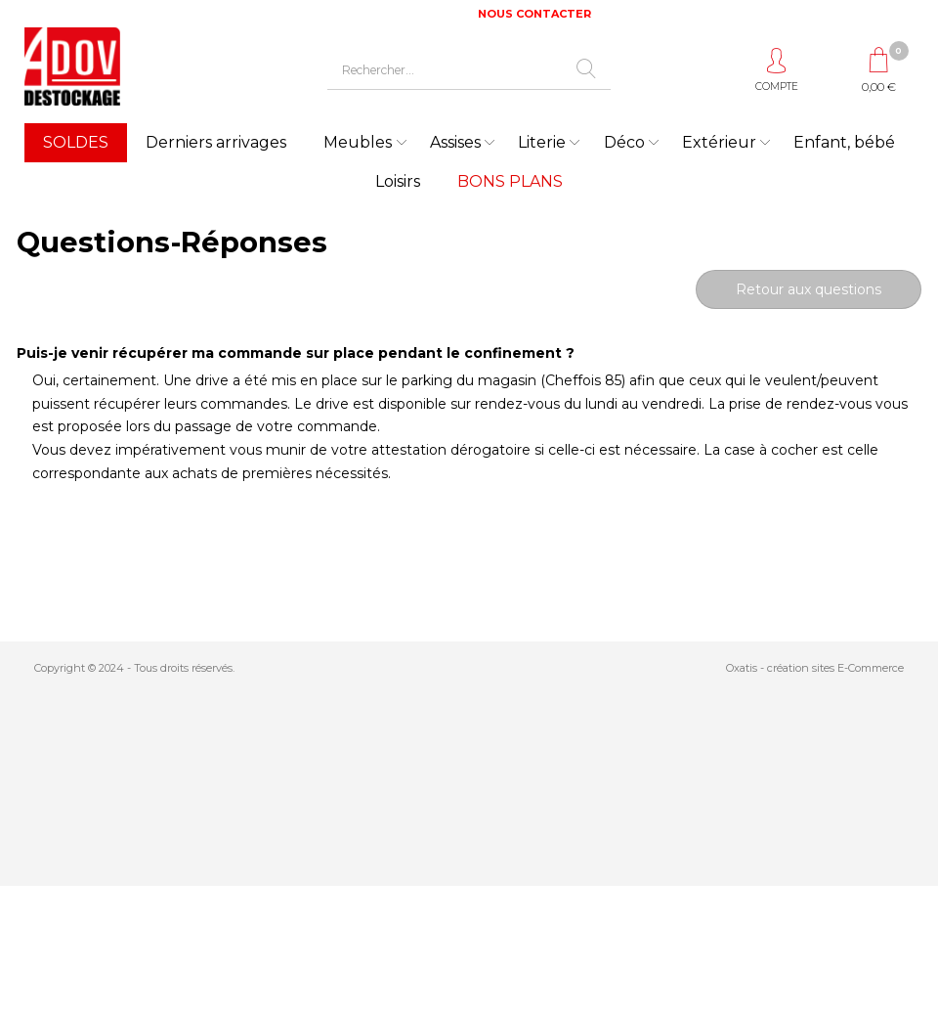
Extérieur (719, 142)
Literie (542, 142)
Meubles (357, 142)
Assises (455, 142)
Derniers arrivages (216, 142)
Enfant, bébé (844, 142)
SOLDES (75, 142)
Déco (624, 142)
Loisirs (397, 181)
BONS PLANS (510, 181)
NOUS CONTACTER (534, 14)
